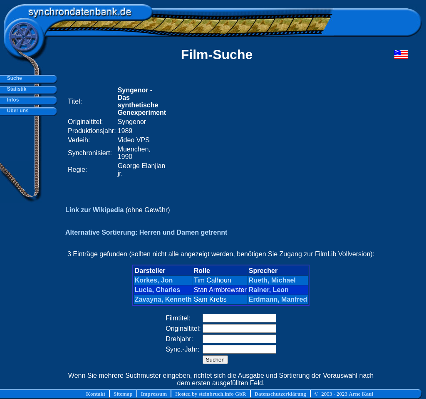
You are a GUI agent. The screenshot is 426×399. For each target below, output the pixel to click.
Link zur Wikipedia (94, 209)
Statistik (15, 89)
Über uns (16, 111)
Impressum (154, 394)
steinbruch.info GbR (222, 394)
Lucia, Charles (157, 289)
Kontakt (95, 394)
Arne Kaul (361, 394)
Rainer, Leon (269, 289)
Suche (13, 78)
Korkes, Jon (154, 280)
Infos (11, 100)
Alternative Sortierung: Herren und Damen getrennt (146, 232)
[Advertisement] (272, 132)
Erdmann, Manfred (278, 299)
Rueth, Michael (272, 280)
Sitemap (123, 394)
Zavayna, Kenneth (163, 299)
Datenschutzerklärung (280, 394)
